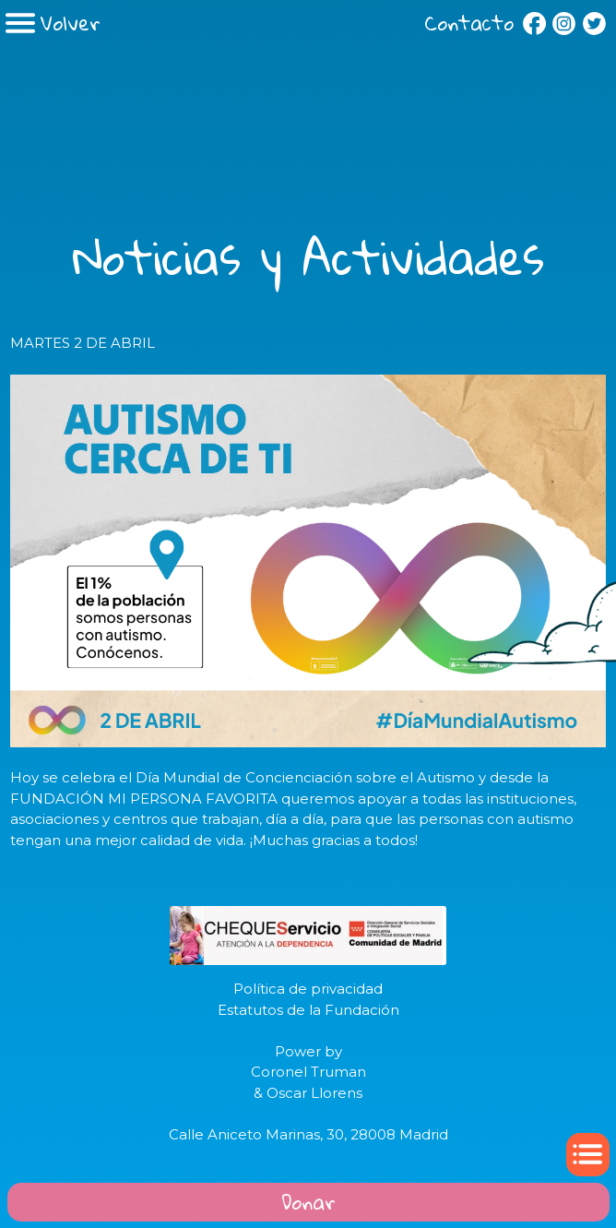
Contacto (469, 23)
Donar (308, 1202)
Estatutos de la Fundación (308, 1010)
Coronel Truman (308, 1071)
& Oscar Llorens (308, 1093)
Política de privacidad (308, 988)
